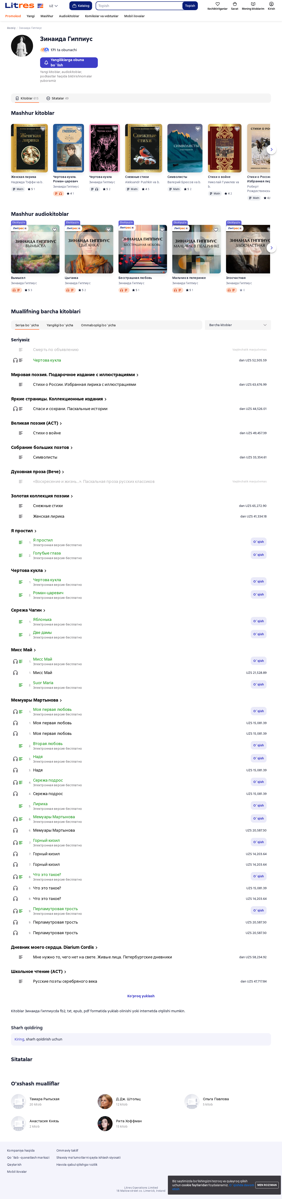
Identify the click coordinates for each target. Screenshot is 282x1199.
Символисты (177, 177)
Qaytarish (14, 1165)
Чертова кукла (100, 177)
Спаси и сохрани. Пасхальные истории (70, 408)
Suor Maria (43, 682)
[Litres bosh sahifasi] (24, 5)
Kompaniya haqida (21, 1150)
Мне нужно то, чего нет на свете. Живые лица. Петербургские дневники (102, 957)
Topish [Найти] (190, 6)
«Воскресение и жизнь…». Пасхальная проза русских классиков (94, 481)
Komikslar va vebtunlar (102, 16)
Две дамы (42, 632)
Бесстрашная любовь (135, 278)
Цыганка (71, 278)
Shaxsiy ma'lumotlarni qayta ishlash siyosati (88, 1158)
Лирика (40, 803)
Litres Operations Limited (141, 1187)
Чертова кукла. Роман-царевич (65, 179)
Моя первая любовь (52, 709)
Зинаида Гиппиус (66, 187)
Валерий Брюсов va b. (184, 182)
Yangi (31, 16)
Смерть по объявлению (56, 349)
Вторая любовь (48, 743)
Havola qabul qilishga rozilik (76, 1165)
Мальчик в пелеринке (189, 278)
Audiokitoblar (69, 16)
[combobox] (139, 6)
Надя (38, 756)
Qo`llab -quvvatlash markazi (28, 1158)
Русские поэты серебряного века (65, 981)
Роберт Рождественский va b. (263, 189)
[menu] (54, 5)
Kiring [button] (19, 1039)
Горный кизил (46, 840)
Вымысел (18, 278)
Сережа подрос (48, 780)
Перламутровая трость (55, 908)
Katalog (80, 5)
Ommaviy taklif (67, 1150)
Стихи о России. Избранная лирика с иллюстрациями (263, 179)
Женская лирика (23, 177)
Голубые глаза (47, 553)
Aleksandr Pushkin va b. (142, 182)
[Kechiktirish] (43, 129)
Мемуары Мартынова (54, 816)
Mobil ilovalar (134, 16)
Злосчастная (236, 278)
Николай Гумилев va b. (223, 184)
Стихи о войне (219, 177)
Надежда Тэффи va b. (27, 182)
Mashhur (47, 16)
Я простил (43, 540)
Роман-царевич (48, 592)
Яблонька (42, 619)
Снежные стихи (137, 177)
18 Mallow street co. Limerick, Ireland (141, 1190)
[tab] (27, 98)
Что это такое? (47, 874)
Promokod (13, 16)
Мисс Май (42, 659)
